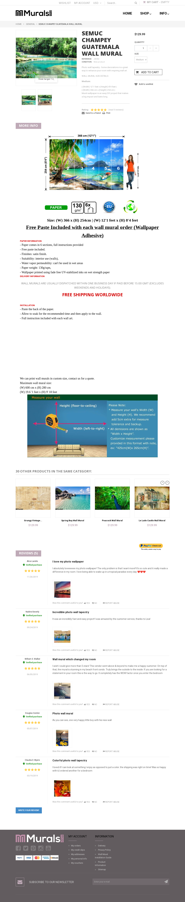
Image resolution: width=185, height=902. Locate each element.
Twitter (25, 848)
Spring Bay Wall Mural (72, 520)
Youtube (48, 848)
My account (82, 3)
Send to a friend (93, 113)
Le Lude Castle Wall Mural (152, 520)
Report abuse (111, 603)
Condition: (87, 62)
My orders (76, 845)
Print (108, 113)
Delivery (101, 845)
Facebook (18, 848)
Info (164, 13)
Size (137, 54)
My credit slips (78, 850)
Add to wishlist (145, 84)
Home (127, 13)
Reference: (87, 59)
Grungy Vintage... (33, 520)
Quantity (139, 42)
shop (145, 13)
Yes (87, 603)
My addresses (77, 854)
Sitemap (102, 869)
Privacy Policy (104, 850)
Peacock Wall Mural (112, 520)
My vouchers (77, 863)
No (94, 603)
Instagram (40, 848)
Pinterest (33, 848)
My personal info (79, 858)
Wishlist (65, 3)
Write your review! (28, 810)
